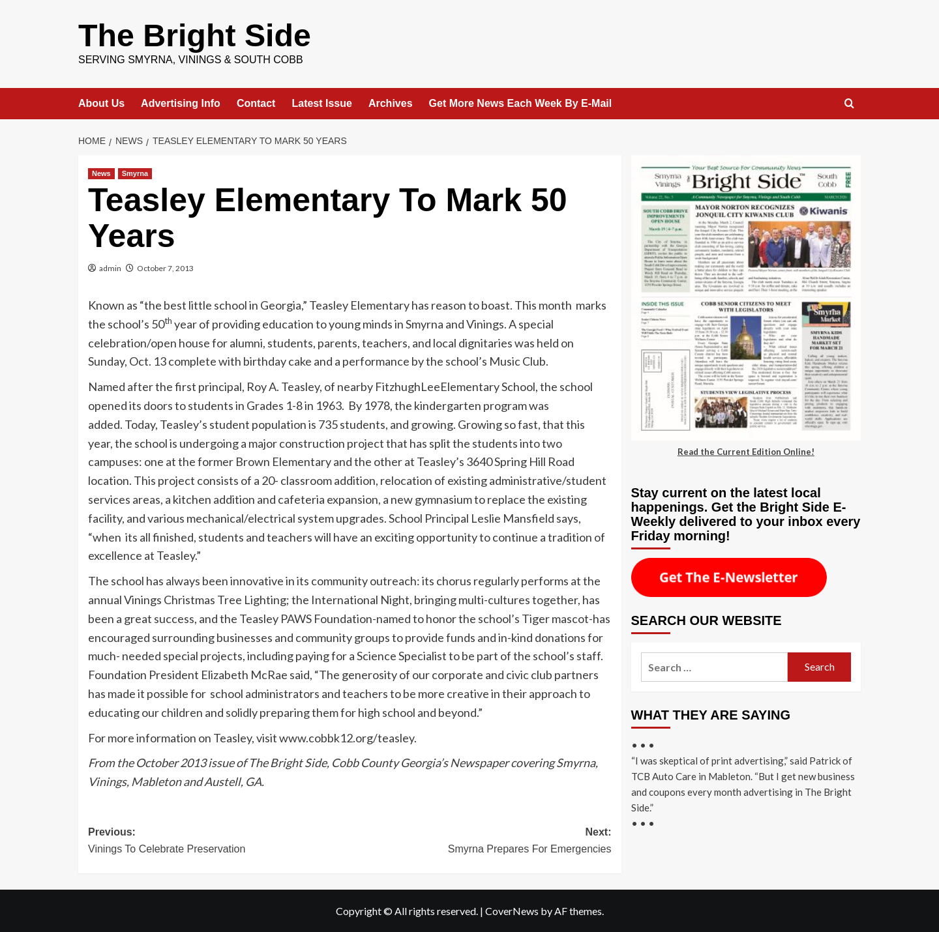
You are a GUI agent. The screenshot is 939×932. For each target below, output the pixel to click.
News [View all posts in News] (101, 173)
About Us (101, 102)
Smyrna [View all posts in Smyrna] (135, 173)
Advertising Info (180, 102)
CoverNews (512, 910)
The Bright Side (194, 35)
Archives (390, 102)
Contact (256, 102)
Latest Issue (321, 102)
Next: (480, 841)
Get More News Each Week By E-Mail (520, 102)
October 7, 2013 (165, 267)
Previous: (219, 841)
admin (110, 267)
